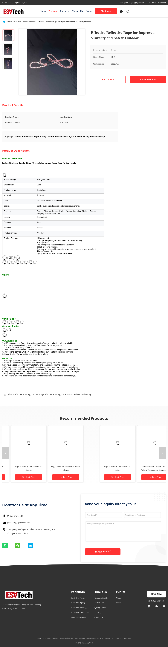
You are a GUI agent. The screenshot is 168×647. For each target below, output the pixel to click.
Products (52, 11)
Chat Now (106, 11)
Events (89, 11)
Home (43, 11)
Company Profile (101, 598)
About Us (64, 11)
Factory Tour (99, 603)
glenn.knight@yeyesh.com (18, 522)
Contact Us (77, 11)
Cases (118, 598)
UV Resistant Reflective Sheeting (76, 394)
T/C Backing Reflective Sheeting (45, 394)
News (118, 603)
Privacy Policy (42, 638)
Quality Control (100, 608)
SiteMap (97, 613)
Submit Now (103, 551)
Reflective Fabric (28, 22)
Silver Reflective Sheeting (18, 394)
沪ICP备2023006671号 (84, 643)
